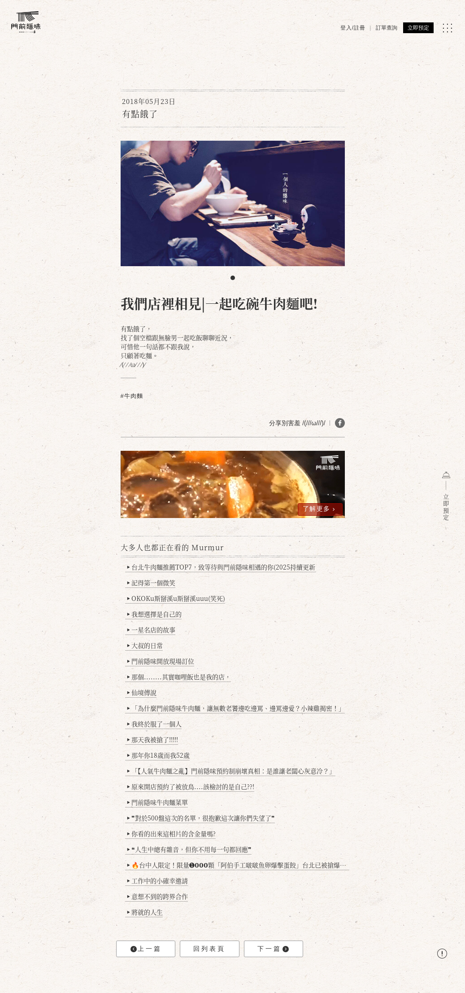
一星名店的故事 (150, 629)
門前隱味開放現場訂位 (160, 660)
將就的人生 (144, 911)
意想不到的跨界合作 (157, 896)
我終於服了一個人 (154, 723)
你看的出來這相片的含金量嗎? (171, 833)
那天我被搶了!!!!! (152, 739)
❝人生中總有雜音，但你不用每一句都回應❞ (189, 849)
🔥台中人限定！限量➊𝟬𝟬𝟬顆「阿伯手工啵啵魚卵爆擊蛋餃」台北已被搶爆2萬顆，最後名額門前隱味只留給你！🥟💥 (237, 864)
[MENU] (447, 28)
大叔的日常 (144, 645)
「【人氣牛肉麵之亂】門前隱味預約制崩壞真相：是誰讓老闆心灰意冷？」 (230, 770)
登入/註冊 (352, 28)
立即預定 (418, 28)
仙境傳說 (141, 692)
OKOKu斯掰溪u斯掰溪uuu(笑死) (175, 598)
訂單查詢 (386, 28)
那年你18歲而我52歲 (158, 755)
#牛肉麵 (132, 396)
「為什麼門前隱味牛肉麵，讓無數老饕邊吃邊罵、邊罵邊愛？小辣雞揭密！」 (235, 708)
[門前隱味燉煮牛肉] (25, 22)
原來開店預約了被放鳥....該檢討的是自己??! (190, 786)
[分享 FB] (340, 423)
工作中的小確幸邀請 (157, 880)
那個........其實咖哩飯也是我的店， (178, 676)
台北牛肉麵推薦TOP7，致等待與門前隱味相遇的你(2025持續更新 (220, 566)
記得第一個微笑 (150, 582)
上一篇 (146, 949)
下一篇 (273, 949)
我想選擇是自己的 (154, 613)
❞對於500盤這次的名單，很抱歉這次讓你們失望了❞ (200, 817)
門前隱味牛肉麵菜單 (157, 802)
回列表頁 (209, 948)
